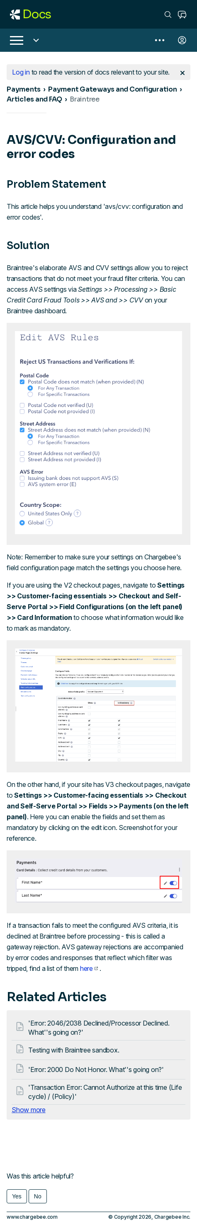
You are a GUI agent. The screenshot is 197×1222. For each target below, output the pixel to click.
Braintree (85, 99)
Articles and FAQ (34, 99)
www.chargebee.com (32, 1217)
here (89, 968)
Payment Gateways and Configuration (112, 89)
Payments (24, 89)
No (37, 1196)
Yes (17, 1196)
